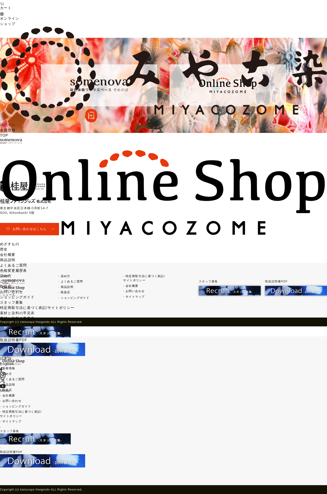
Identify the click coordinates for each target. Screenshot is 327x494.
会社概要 (7, 255)
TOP (4, 135)
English (7, 364)
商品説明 (7, 260)
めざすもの (9, 244)
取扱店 (5, 286)
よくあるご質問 (13, 265)
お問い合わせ (11, 292)
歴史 (4, 249)
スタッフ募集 (11, 302)
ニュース (7, 281)
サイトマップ (11, 421)
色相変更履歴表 (13, 270)
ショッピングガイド (17, 297)
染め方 (5, 276)
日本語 (5, 358)
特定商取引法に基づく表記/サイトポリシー (37, 308)
